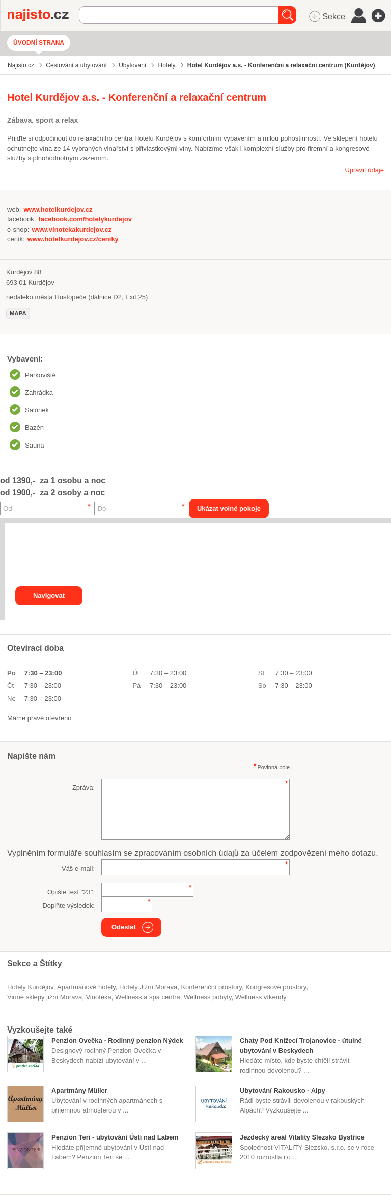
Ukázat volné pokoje (229, 508)
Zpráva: (83, 787)
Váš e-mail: (78, 868)
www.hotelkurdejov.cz (57, 209)
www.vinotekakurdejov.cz (71, 229)
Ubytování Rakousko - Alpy (282, 1090)
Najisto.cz (43, 15)
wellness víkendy (261, 997)
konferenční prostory (211, 987)
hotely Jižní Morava (148, 987)
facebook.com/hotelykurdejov (85, 219)
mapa (18, 313)
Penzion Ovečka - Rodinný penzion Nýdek (117, 1040)
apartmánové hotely (86, 987)
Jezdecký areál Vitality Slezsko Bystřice (302, 1137)
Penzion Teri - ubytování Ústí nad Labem (115, 1137)
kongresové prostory (275, 987)
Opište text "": (71, 892)
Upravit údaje (364, 170)
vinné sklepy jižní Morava (44, 997)
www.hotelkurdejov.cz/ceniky (73, 239)
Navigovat (49, 595)
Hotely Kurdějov (30, 987)
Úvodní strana (38, 42)
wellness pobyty (207, 997)
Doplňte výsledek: (68, 905)
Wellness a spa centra (147, 997)
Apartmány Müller (79, 1090)
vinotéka (98, 997)
